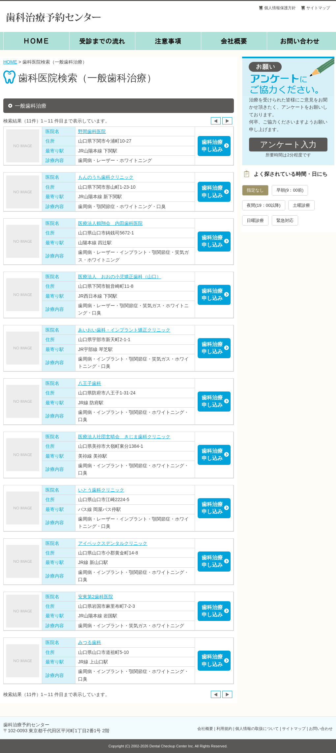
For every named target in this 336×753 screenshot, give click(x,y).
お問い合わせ (321, 728)
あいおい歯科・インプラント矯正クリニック (124, 330)
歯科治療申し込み (212, 145)
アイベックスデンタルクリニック (112, 543)
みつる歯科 (89, 642)
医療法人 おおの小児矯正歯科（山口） (119, 276)
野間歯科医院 (92, 131)
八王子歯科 (89, 383)
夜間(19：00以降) (264, 205)
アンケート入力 (288, 144)
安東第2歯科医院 (95, 596)
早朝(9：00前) (289, 190)
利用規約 (224, 728)
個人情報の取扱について (257, 728)
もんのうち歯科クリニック (105, 177)
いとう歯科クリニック (101, 490)
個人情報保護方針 (280, 8)
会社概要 (205, 728)
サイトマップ (318, 8)
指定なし (255, 190)
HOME (10, 62)
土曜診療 (301, 205)
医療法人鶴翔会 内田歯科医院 (110, 223)
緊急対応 (285, 220)
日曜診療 (255, 220)
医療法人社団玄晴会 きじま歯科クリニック (124, 436)
